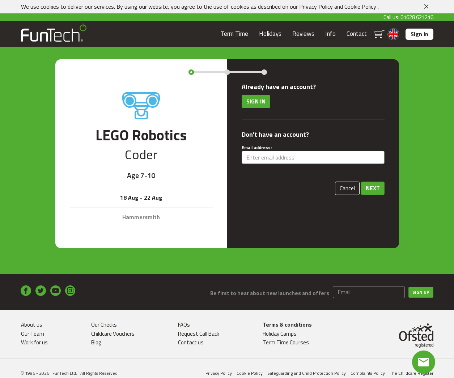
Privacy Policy (316, 6)
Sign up (420, 292)
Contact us (191, 342)
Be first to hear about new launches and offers (269, 293)
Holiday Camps (280, 334)
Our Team (32, 334)
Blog (96, 342)
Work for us (34, 342)
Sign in (419, 34)
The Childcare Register (411, 373)
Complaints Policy (368, 373)
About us (31, 324)
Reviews (303, 33)
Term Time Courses (286, 342)
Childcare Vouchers (113, 334)
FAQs (184, 324)
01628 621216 (416, 17)
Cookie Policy (360, 6)
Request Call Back (198, 334)
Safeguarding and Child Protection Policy (306, 373)
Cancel (347, 188)
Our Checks (104, 324)
